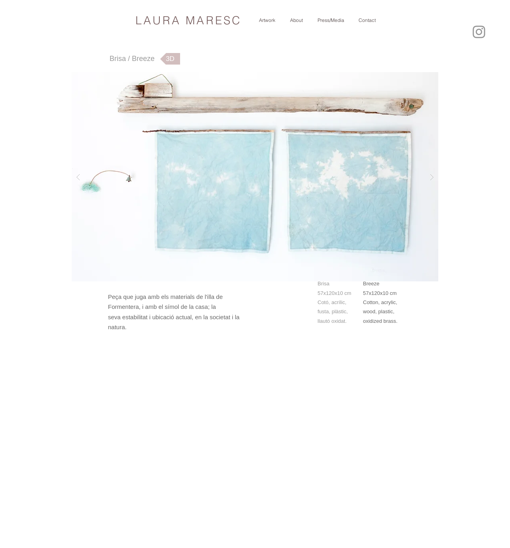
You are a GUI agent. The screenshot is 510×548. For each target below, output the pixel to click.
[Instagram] (479, 32)
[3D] (170, 59)
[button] (255, 176)
